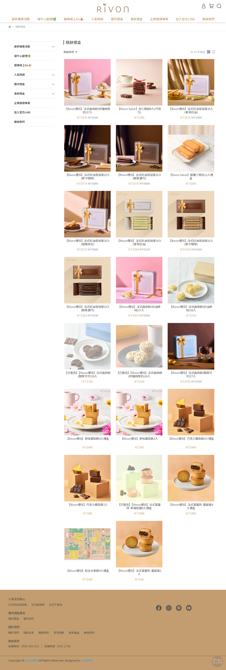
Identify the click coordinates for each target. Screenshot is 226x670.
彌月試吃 (28, 618)
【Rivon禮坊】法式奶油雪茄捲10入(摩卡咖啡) (191, 242)
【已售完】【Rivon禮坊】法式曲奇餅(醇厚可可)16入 (87, 374)
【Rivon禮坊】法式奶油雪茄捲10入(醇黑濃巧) (87, 308)
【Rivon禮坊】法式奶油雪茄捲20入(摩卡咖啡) (87, 176)
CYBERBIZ (87, 660)
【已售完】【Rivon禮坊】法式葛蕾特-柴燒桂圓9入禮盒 (139, 506)
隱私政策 (28, 632)
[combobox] (70, 51)
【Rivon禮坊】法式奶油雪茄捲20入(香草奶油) (191, 110)
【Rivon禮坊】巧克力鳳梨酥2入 (87, 505)
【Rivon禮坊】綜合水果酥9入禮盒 (87, 571)
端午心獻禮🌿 (46, 19)
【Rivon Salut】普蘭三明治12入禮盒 (191, 176)
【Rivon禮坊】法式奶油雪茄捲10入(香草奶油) (139, 242)
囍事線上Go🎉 (74, 19)
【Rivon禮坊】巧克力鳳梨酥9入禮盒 (191, 438)
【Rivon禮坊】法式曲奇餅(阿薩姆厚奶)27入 (87, 110)
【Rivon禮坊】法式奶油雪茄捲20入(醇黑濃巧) (139, 176)
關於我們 (13, 632)
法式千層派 (55, 604)
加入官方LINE (185, 19)
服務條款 (44, 632)
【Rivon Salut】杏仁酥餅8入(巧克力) (139, 110)
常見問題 (59, 632)
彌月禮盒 (13, 618)
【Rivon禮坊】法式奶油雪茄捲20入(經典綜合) (87, 242)
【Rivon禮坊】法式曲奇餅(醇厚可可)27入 (191, 374)
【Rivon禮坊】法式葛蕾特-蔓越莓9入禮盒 (191, 506)
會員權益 (74, 632)
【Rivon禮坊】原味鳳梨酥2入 (139, 438)
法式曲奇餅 (38, 604)
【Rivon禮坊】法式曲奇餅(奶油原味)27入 (139, 308)
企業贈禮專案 (159, 19)
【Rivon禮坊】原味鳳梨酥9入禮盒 (87, 438)
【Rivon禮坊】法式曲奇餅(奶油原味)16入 (191, 308)
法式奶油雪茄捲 (17, 604)
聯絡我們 (208, 19)
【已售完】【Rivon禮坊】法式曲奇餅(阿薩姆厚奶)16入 (139, 374)
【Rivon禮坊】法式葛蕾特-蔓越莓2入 (139, 572)
